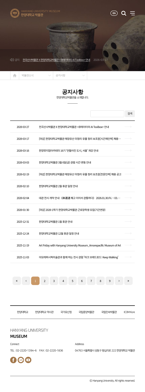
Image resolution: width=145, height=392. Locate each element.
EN (114, 13)
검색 (130, 113)
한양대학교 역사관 (44, 312)
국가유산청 (66, 312)
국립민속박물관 (109, 312)
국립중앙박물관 (86, 312)
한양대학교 (22, 312)
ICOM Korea (130, 312)
